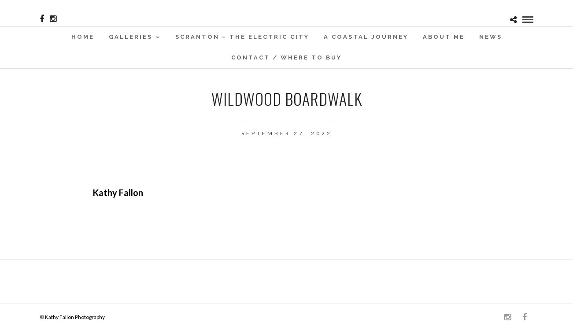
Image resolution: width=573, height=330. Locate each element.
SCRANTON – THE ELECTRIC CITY (242, 36)
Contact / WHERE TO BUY (286, 57)
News (490, 36)
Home (82, 36)
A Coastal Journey (366, 36)
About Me (444, 36)
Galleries (130, 36)
